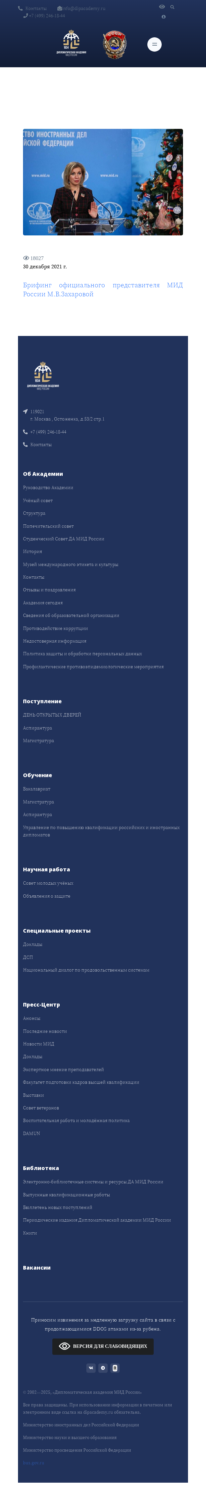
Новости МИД (38, 1044)
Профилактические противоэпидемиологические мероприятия (93, 666)
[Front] (43, 376)
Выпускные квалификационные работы (66, 1194)
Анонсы (31, 1018)
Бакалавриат (36, 788)
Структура (34, 513)
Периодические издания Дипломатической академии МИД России (97, 1220)
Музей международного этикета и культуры (70, 564)
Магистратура (38, 740)
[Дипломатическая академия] (71, 44)
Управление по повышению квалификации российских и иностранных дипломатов (101, 831)
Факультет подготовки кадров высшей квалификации (81, 1082)
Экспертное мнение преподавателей (63, 1069)
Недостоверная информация (54, 641)
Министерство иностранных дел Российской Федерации (81, 1425)
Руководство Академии (48, 487)
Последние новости (45, 1031)
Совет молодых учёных (48, 883)
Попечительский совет (48, 526)
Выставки (33, 1095)
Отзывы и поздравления (49, 589)
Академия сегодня (43, 602)
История (32, 551)
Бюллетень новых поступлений (57, 1207)
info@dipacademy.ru (81, 8)
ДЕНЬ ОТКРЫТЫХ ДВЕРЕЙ (52, 715)
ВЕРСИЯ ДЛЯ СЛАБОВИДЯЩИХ (103, 1346)
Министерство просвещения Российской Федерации (77, 1450)
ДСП (28, 957)
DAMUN (31, 1133)
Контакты (32, 8)
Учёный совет (38, 500)
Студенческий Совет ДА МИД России (63, 538)
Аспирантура (37, 728)
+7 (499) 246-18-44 (44, 15)
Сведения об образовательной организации (71, 615)
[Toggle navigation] (154, 44)
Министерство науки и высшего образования (70, 1437)
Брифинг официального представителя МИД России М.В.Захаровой (103, 289)
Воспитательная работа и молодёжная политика (76, 1120)
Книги (30, 1233)
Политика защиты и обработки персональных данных (82, 653)
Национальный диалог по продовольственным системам (86, 970)
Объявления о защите (46, 896)
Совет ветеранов (41, 1107)
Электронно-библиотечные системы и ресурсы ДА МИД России (93, 1181)
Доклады (32, 944)
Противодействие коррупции (55, 628)
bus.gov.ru (33, 1463)
